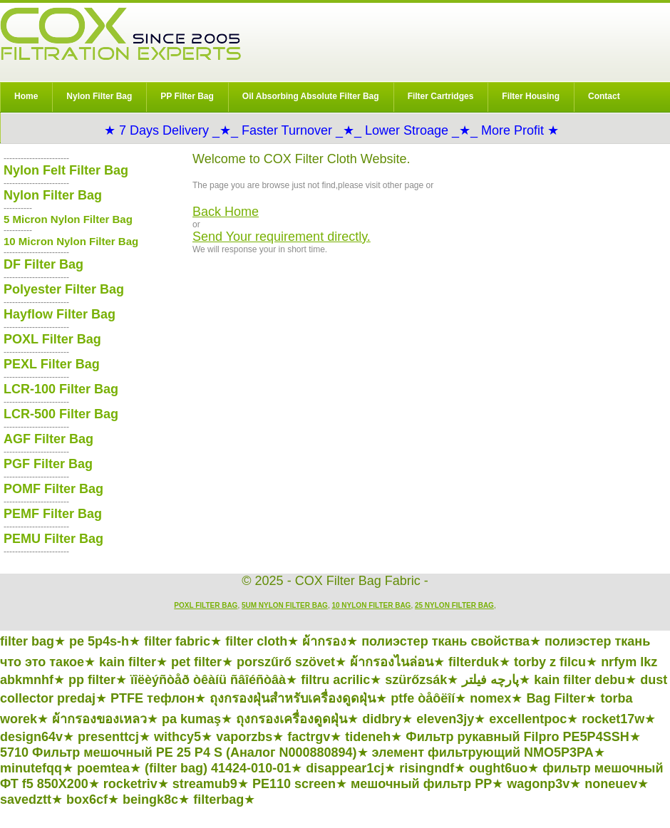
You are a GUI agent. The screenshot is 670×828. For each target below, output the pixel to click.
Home (26, 96)
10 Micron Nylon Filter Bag (71, 241)
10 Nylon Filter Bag (371, 605)
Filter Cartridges (441, 96)
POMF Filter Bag (53, 489)
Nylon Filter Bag (99, 96)
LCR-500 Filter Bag (61, 414)
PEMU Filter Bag (53, 539)
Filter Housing (531, 96)
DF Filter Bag (43, 264)
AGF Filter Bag (48, 439)
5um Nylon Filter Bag (285, 605)
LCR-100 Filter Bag (61, 389)
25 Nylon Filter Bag (454, 605)
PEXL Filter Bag (52, 364)
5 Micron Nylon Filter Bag (68, 219)
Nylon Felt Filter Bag (66, 170)
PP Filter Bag (186, 96)
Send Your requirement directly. (281, 236)
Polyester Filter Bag (64, 289)
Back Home (225, 212)
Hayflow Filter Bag (59, 314)
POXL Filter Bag (52, 339)
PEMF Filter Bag (53, 514)
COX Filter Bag (120, 34)
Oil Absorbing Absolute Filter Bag (310, 96)
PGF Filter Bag (48, 464)
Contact (604, 96)
